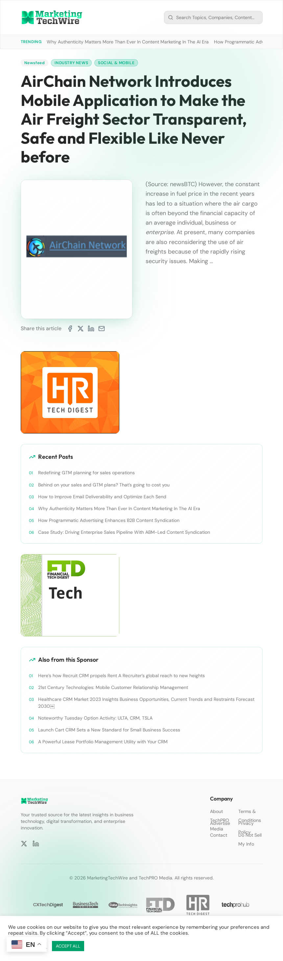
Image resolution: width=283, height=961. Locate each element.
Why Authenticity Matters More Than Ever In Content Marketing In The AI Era (128, 42)
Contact (218, 835)
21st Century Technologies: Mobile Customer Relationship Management (113, 687)
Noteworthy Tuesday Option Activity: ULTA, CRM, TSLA (95, 718)
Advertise (220, 823)
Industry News (71, 62)
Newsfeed (34, 62)
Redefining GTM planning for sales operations (86, 473)
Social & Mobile (116, 62)
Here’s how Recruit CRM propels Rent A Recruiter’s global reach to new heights (121, 675)
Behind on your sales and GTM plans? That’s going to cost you (104, 485)
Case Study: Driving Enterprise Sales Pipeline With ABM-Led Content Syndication (124, 532)
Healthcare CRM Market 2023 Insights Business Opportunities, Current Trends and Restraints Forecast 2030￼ (146, 702)
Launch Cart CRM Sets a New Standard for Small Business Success (109, 730)
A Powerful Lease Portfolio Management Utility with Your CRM (103, 742)
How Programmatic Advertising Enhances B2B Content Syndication (108, 520)
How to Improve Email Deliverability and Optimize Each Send (102, 497)
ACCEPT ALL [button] (68, 946)
